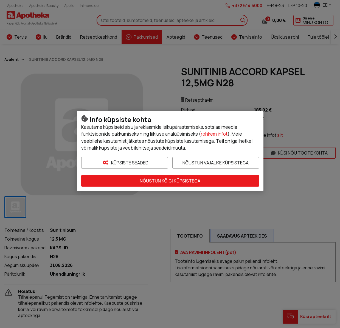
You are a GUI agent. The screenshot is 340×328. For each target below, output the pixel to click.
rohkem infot (214, 134)
